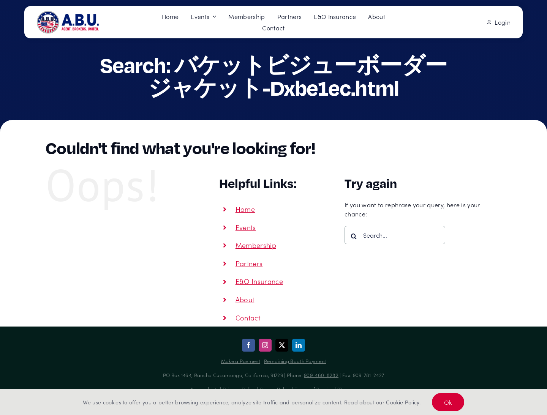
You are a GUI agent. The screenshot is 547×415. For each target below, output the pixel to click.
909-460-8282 (321, 375)
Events (246, 227)
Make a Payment (240, 361)
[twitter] (281, 345)
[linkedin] (298, 345)
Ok (448, 402)
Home (245, 209)
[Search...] (395, 235)
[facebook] (248, 345)
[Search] (354, 236)
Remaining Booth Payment (295, 361)
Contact (248, 317)
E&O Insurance (259, 281)
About (245, 299)
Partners (249, 263)
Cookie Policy (402, 402)
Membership (256, 245)
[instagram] (265, 345)
